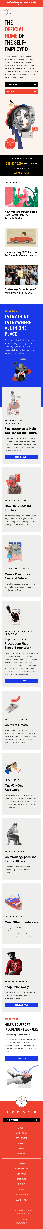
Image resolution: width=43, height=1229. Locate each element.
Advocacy (21, 1174)
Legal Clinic (21, 1200)
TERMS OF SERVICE (21, 1220)
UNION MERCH (21, 1133)
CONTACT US (21, 1154)
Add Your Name (21, 173)
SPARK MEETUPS (21, 1169)
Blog (21, 1190)
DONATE (21, 1143)
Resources (21, 1179)
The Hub (21, 1184)
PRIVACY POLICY (21, 1223)
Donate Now (21, 1058)
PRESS (21, 1149)
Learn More (21, 84)
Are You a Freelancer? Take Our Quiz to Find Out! (24, 3)
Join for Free (21, 91)
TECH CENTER (21, 1138)
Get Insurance (21, 1195)
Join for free (22, 1120)
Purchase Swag (21, 1005)
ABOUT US (22, 1128)
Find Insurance (21, 457)
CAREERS (21, 1164)
